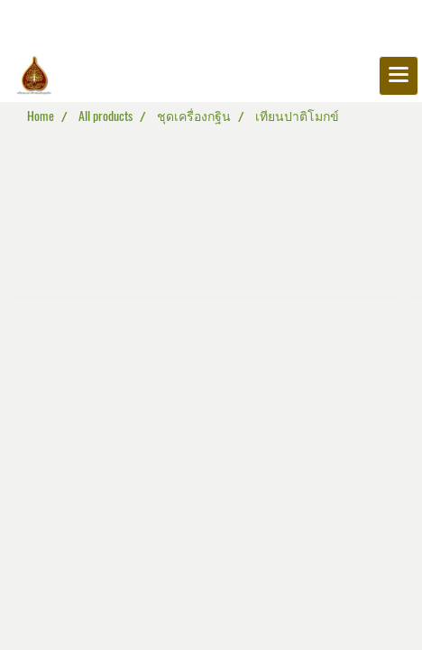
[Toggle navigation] (398, 76)
